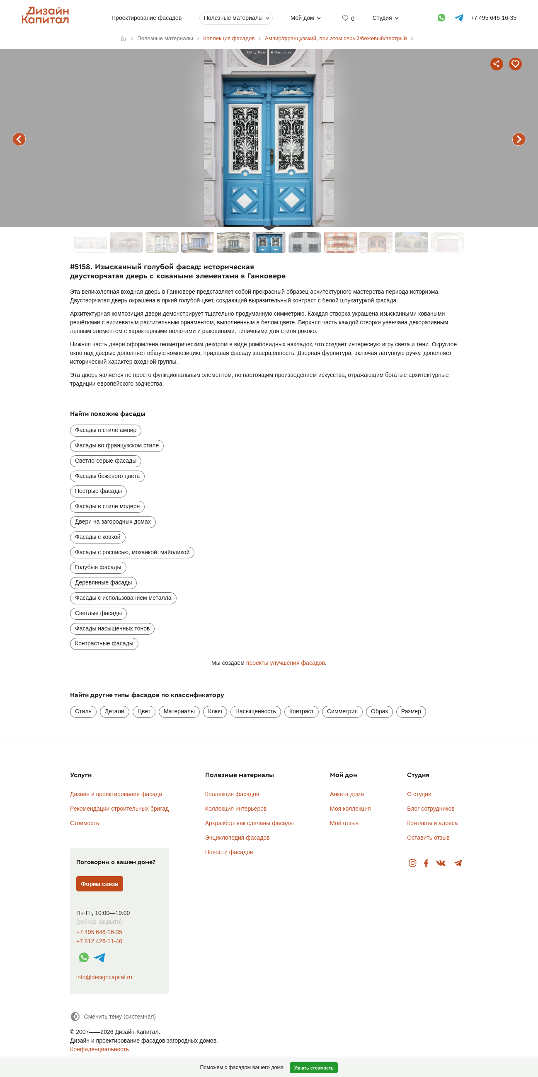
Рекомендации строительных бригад (119, 808)
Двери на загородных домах (113, 521)
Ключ (215, 711)
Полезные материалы (233, 17)
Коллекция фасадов (232, 794)
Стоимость (84, 823)
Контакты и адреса (432, 823)
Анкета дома (347, 794)
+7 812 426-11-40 (99, 941)
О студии (419, 794)
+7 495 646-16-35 (99, 932)
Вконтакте (441, 863)
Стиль (83, 711)
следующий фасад (519, 139)
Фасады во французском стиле (117, 445)
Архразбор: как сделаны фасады (249, 823)
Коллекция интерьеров (236, 808)
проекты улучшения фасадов (285, 662)
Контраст (301, 711)
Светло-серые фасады (105, 460)
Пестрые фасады (98, 491)
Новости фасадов (229, 852)
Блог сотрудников (431, 808)
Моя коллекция (350, 808)
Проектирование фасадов (146, 17)
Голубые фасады (98, 567)
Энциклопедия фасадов (237, 837)
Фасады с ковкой (98, 537)
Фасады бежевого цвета (107, 476)
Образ (379, 711)
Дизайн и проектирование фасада (116, 794)
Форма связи (100, 884)
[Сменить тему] (113, 1016)
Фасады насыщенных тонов (112, 628)
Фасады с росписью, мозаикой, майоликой (132, 552)
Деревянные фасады (103, 582)
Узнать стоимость (314, 1067)
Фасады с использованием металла (123, 597)
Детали (114, 711)
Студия (382, 17)
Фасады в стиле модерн (107, 506)
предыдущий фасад (19, 139)
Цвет (144, 711)
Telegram (458, 863)
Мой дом (302, 17)
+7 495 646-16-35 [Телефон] (493, 17)
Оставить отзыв (428, 837)
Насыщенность (255, 711)
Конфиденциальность (99, 1049)
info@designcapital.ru (104, 977)
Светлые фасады (98, 613)
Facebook (426, 863)
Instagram (412, 863)
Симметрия (342, 711)
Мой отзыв (344, 823)
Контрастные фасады (104, 643)
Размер (411, 711)
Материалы (179, 711)
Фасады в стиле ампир (105, 430)
